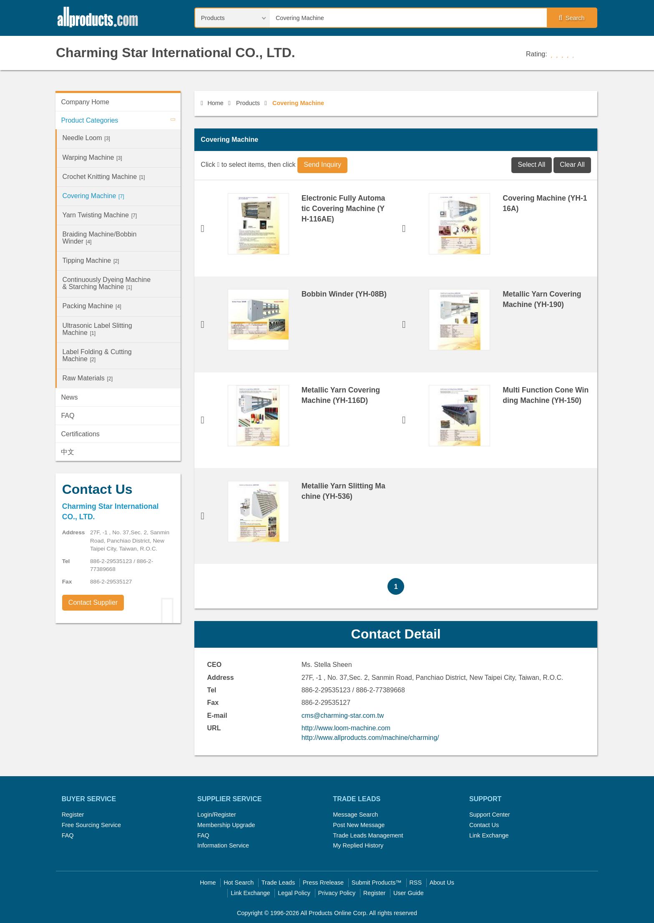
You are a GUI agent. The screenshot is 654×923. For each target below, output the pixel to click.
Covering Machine (93, 195)
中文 (67, 451)
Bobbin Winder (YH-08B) (344, 294)
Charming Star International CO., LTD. (175, 52)
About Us (442, 882)
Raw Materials (87, 378)
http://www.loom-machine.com (346, 728)
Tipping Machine (90, 260)
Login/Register (216, 814)
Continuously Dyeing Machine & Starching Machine (106, 283)
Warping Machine (92, 157)
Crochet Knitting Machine (103, 176)
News (69, 397)
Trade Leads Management (368, 835)
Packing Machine (91, 305)
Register (73, 814)
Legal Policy (294, 893)
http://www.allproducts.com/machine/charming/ (370, 737)
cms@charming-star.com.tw (343, 715)
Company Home (85, 102)
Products (248, 103)
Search (571, 18)
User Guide (408, 893)
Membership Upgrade (226, 825)
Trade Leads (278, 882)
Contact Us (484, 825)
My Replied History (358, 845)
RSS (415, 882)
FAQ (67, 415)
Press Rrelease (323, 882)
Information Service (223, 845)
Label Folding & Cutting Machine (96, 355)
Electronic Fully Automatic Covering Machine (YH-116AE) (343, 208)
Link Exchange (488, 835)
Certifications (80, 434)
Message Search (355, 814)
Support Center (489, 814)
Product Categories (121, 119)
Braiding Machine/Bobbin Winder (99, 238)
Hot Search (239, 882)
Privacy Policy (337, 893)
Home (212, 103)
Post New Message (359, 825)
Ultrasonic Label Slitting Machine (97, 329)
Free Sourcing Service (91, 825)
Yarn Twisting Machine (99, 215)
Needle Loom (86, 137)
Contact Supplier (93, 602)
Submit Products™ (377, 882)
